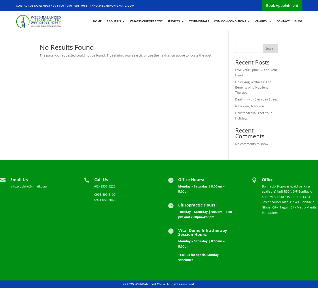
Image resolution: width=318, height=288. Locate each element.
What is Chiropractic (146, 21)
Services (173, 21)
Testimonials (199, 21)
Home (97, 21)
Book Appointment (282, 5)
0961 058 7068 (77, 6)
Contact (283, 21)
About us (113, 21)
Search (270, 48)
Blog (298, 21)
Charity (261, 21)
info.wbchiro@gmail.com (112, 6)
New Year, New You (249, 106)
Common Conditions (230, 21)
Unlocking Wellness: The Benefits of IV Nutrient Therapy (253, 87)
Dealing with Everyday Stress (256, 99)
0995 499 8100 (53, 6)
